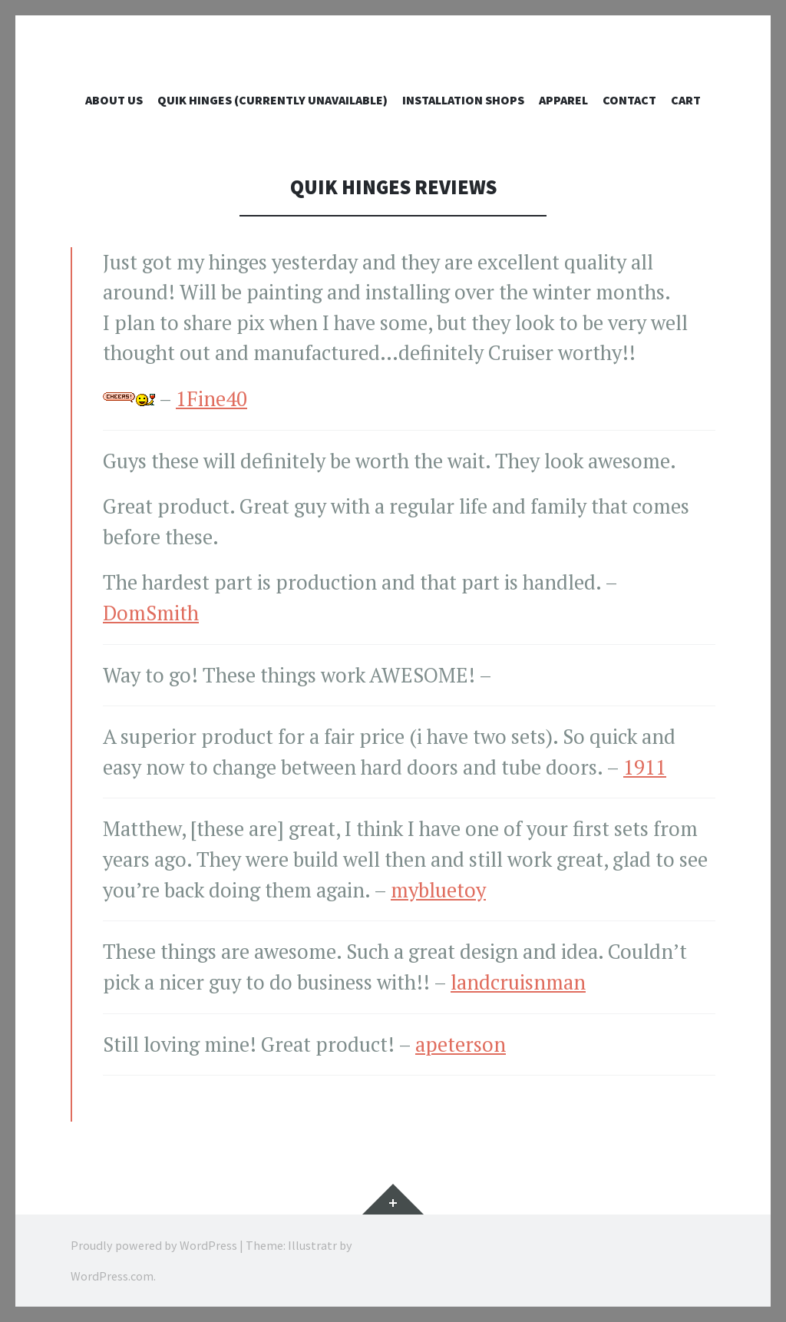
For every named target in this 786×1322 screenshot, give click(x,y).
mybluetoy (438, 890)
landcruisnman (518, 982)
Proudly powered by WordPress (154, 1245)
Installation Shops (463, 99)
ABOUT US (114, 99)
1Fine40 (211, 398)
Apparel (563, 99)
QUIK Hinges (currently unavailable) (272, 99)
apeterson (460, 1044)
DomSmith (151, 613)
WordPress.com (112, 1276)
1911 (644, 767)
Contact (629, 99)
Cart (686, 99)
